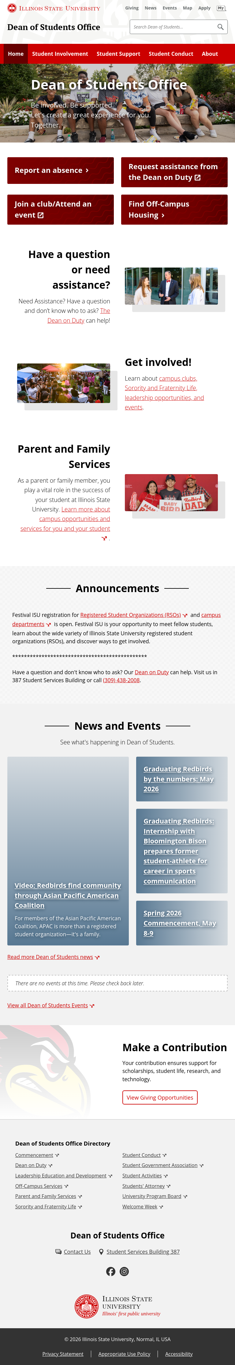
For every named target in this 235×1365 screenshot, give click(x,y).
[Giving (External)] (132, 8)
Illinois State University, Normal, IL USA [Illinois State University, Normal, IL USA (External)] (126, 1339)
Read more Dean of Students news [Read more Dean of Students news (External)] (50, 956)
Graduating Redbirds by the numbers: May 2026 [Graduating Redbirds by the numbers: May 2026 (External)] (179, 778)
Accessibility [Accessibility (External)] (178, 1354)
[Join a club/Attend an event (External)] (60, 210)
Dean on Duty (152, 672)
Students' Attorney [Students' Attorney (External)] (143, 1186)
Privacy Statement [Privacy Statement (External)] (62, 1354)
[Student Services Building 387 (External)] (139, 1252)
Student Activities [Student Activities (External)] (142, 1175)
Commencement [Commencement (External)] (34, 1155)
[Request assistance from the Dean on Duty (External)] (174, 172)
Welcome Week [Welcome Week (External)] (139, 1206)
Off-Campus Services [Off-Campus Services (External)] (38, 1186)
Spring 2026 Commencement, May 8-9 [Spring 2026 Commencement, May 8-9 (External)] (180, 922)
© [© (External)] (67, 1339)
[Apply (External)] (204, 8)
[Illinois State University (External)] (53, 8)
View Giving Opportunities (160, 1097)
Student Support (118, 53)
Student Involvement (60, 53)
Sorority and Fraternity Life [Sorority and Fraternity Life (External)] (45, 1206)
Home (16, 53)
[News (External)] (151, 8)
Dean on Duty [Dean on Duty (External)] (31, 1165)
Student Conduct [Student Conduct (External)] (141, 1155)
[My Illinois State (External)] (221, 8)
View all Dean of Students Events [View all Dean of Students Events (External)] (47, 1005)
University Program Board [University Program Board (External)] (151, 1196)
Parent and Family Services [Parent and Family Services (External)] (45, 1196)
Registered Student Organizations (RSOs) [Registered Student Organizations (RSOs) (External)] (130, 614)
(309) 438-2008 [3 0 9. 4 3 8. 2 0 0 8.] (121, 680)
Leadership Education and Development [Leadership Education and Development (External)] (60, 1175)
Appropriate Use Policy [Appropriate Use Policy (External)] (124, 1354)
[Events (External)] (170, 8)
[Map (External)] (188, 8)
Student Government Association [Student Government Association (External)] (160, 1165)
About (210, 53)
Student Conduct (171, 53)
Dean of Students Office (53, 26)
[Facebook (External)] (111, 1271)
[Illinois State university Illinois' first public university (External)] (117, 1306)
